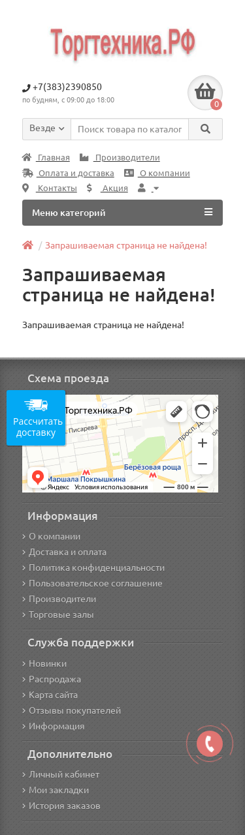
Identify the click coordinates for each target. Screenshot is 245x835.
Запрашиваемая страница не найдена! (126, 245)
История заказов (61, 805)
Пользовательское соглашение (92, 583)
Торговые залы (58, 614)
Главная (46, 157)
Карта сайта (50, 695)
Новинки (44, 663)
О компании (157, 173)
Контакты (49, 188)
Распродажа (51, 679)
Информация (53, 726)
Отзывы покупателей (71, 710)
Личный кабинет (60, 774)
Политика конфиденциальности (93, 567)
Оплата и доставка (68, 173)
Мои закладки (55, 790)
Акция (107, 188)
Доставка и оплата (64, 552)
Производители (120, 157)
